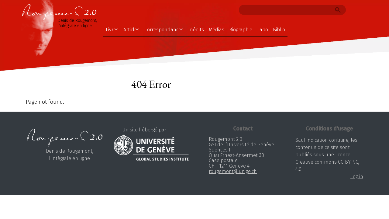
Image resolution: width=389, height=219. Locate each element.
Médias (216, 30)
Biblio (279, 30)
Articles (131, 30)
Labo (262, 30)
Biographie (240, 30)
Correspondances (164, 30)
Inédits (196, 30)
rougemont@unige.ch (233, 171)
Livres (112, 30)
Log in (356, 176)
